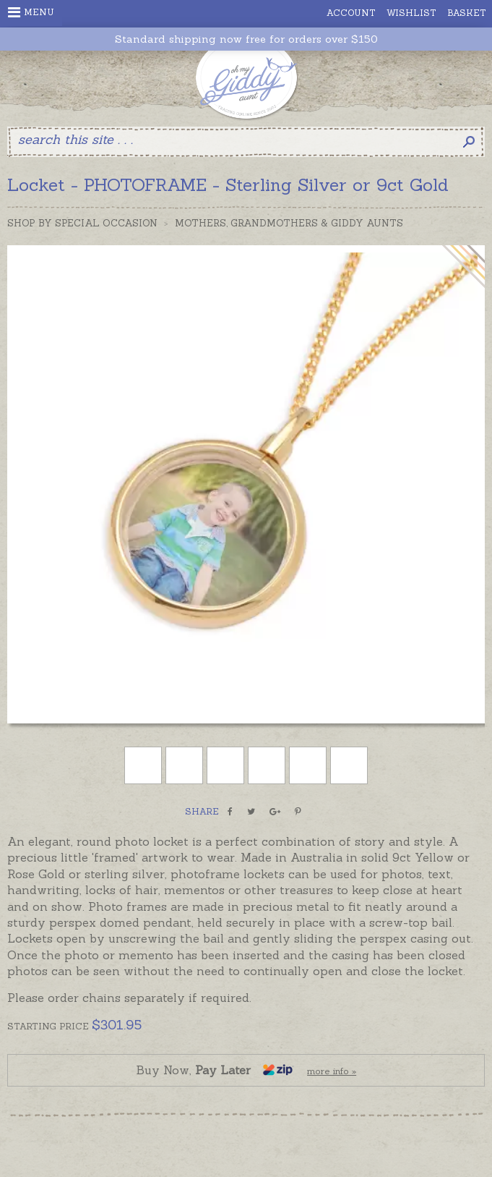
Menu (31, 12)
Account (351, 12)
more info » (331, 1071)
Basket (466, 12)
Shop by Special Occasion (82, 223)
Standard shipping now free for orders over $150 (246, 39)
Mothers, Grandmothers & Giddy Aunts (289, 223)
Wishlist (411, 12)
